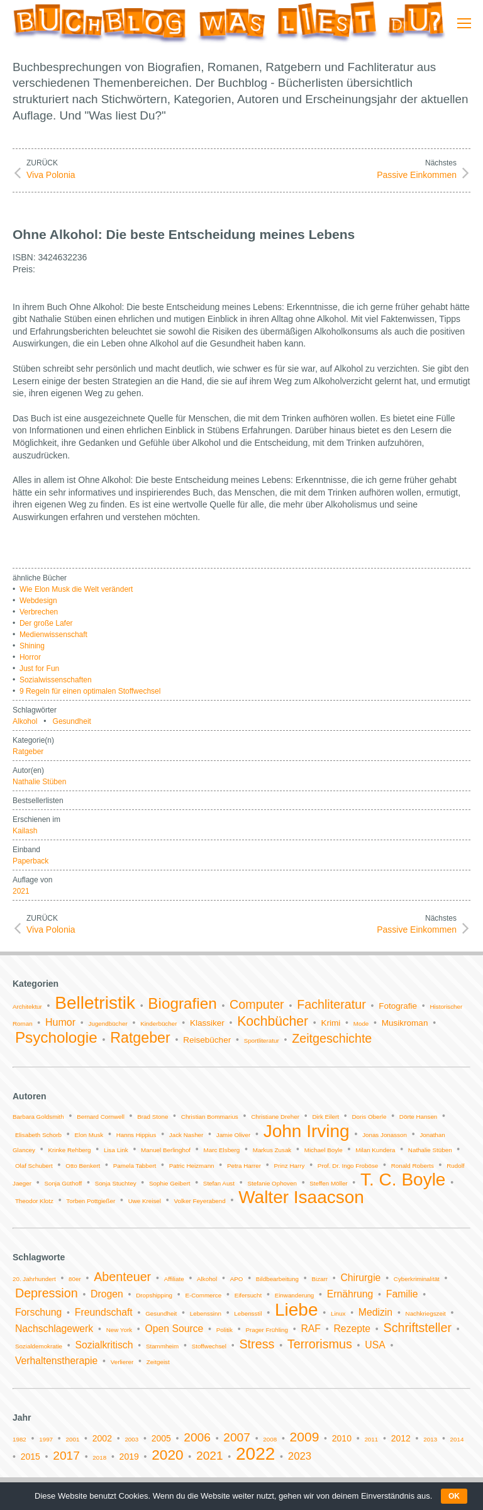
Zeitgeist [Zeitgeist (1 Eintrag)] (158, 1361)
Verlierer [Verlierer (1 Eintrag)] (122, 1361)
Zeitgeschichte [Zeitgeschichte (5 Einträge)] (332, 1038)
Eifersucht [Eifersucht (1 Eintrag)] (248, 1295)
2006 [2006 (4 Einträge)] (197, 1437)
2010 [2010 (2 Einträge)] (342, 1438)
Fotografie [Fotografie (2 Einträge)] (398, 1006)
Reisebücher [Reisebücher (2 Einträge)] (207, 1040)
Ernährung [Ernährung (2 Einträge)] (350, 1294)
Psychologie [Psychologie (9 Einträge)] (56, 1037)
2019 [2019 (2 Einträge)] (129, 1457)
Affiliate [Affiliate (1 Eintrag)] (174, 1278)
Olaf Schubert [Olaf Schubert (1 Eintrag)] (34, 1165)
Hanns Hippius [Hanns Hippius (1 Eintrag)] (136, 1134)
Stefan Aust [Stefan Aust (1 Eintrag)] (219, 1183)
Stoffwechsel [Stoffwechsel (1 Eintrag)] (209, 1346)
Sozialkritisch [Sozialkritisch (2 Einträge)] (104, 1345)
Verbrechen (38, 612)
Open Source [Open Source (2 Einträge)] (174, 1328)
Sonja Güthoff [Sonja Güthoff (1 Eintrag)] (63, 1183)
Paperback (30, 861)
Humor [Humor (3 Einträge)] (60, 1022)
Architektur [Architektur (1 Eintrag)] (27, 1006)
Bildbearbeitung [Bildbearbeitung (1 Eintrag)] (277, 1278)
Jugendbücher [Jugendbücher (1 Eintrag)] (108, 1023)
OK (454, 1496)
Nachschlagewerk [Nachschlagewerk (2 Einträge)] (54, 1328)
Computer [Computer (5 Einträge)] (257, 1004)
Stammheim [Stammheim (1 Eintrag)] (162, 1346)
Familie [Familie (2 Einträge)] (402, 1294)
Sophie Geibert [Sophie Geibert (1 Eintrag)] (169, 1183)
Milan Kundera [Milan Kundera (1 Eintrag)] (375, 1149)
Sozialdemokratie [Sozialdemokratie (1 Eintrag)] (38, 1346)
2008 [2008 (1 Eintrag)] (270, 1439)
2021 (21, 891)
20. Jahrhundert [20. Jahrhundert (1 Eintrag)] (34, 1278)
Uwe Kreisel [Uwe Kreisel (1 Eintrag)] (144, 1200)
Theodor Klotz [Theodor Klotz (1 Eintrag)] (34, 1200)
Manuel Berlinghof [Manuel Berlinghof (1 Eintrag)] (166, 1149)
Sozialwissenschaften (55, 679)
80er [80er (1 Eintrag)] (75, 1278)
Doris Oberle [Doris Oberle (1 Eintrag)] (369, 1116)
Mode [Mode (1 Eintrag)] (361, 1023)
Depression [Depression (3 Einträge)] (46, 1293)
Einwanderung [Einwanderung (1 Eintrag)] (294, 1295)
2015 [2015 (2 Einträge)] (30, 1457)
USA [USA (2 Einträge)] (375, 1345)
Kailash (25, 830)
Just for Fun (39, 668)
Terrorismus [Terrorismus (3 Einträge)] (319, 1344)
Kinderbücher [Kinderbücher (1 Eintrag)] (158, 1023)
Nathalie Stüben (39, 781)
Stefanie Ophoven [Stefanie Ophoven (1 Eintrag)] (271, 1183)
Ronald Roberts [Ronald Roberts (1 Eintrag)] (412, 1165)
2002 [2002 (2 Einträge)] (102, 1438)
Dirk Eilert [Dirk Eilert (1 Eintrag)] (325, 1116)
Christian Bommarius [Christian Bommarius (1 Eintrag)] (209, 1116)
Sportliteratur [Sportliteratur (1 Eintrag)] (261, 1040)
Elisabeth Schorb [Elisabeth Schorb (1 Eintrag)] (38, 1134)
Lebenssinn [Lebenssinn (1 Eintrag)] (205, 1313)
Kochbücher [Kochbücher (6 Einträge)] (272, 1021)
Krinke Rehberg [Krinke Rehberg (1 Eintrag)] (69, 1149)
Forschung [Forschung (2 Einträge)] (38, 1312)
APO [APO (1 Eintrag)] (236, 1278)
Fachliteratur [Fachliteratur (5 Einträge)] (331, 1004)
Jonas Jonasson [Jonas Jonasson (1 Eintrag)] (384, 1134)
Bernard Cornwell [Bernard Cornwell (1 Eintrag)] (101, 1116)
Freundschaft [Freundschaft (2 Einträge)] (104, 1312)
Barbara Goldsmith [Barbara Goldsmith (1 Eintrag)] (38, 1116)
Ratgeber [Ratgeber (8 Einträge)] (140, 1038)
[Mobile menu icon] (464, 23)
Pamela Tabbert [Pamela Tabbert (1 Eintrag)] (134, 1165)
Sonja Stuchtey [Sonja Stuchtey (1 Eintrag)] (115, 1183)
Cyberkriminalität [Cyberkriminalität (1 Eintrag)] (417, 1278)
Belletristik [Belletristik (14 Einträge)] (95, 1003)
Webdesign (38, 600)
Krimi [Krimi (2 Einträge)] (331, 1023)
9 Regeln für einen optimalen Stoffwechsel (90, 691)
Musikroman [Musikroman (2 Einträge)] (405, 1023)
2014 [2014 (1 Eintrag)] (457, 1439)
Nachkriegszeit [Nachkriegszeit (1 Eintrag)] (426, 1313)
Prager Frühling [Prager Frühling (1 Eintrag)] (266, 1329)
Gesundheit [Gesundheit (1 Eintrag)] (161, 1313)
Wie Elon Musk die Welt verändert (76, 589)
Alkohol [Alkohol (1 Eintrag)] (207, 1278)
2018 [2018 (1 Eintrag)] (99, 1457)
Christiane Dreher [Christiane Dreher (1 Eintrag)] (275, 1116)
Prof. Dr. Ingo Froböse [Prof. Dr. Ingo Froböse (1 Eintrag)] (348, 1165)
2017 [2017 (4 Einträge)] (66, 1455)
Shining (32, 645)
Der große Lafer (46, 623)
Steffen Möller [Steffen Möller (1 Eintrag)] (328, 1183)
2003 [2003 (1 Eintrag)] (131, 1439)
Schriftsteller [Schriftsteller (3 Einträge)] (418, 1328)
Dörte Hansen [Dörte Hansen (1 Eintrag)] (418, 1116)
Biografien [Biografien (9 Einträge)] (182, 1003)
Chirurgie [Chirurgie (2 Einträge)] (360, 1277)
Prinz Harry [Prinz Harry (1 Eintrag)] (289, 1165)
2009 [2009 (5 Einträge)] (304, 1437)
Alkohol (25, 721)
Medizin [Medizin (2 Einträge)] (375, 1312)
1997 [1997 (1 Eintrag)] (46, 1439)
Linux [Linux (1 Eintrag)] (338, 1313)
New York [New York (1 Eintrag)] (119, 1329)
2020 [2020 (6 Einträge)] (167, 1455)
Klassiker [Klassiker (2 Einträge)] (207, 1023)
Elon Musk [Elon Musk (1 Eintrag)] (88, 1134)
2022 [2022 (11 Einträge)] (255, 1453)
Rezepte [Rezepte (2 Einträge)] (351, 1328)
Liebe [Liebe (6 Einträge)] (296, 1309)
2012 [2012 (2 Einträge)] (401, 1438)
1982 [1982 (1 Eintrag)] (19, 1439)
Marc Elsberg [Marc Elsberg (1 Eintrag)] (222, 1149)
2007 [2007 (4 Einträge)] (236, 1437)
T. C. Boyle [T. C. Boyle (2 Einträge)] (402, 1179)
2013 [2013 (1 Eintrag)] (430, 1439)
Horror (30, 657)
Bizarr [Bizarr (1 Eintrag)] (319, 1278)
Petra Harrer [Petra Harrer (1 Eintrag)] (244, 1165)
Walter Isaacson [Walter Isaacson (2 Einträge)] (301, 1197)
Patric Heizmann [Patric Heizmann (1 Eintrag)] (191, 1165)
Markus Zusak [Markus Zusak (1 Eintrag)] (272, 1149)
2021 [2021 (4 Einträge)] (209, 1455)
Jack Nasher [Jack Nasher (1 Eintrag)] (186, 1134)
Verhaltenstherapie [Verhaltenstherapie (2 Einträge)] (56, 1360)
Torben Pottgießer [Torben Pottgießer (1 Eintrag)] (90, 1200)
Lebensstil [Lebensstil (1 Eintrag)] (248, 1313)
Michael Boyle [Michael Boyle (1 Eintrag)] (323, 1149)
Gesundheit (72, 721)
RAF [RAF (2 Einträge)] (311, 1328)
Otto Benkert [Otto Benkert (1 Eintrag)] (82, 1165)
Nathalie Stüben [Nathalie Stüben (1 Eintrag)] (430, 1149)
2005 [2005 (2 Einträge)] (161, 1438)
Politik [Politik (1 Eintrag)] (224, 1329)
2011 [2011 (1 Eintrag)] (371, 1439)
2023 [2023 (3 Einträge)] (299, 1456)
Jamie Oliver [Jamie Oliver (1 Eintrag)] (233, 1134)
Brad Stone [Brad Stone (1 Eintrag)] (152, 1116)
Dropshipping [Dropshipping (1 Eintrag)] (154, 1295)
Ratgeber (28, 751)
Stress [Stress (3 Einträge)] (256, 1344)
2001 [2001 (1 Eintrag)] (73, 1439)
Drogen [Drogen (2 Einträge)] (107, 1294)
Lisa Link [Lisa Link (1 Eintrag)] (116, 1149)
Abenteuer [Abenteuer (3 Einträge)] (122, 1277)
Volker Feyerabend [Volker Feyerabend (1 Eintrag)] (199, 1200)
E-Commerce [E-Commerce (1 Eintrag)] (203, 1295)
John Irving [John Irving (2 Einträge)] (307, 1131)
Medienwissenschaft (53, 634)
